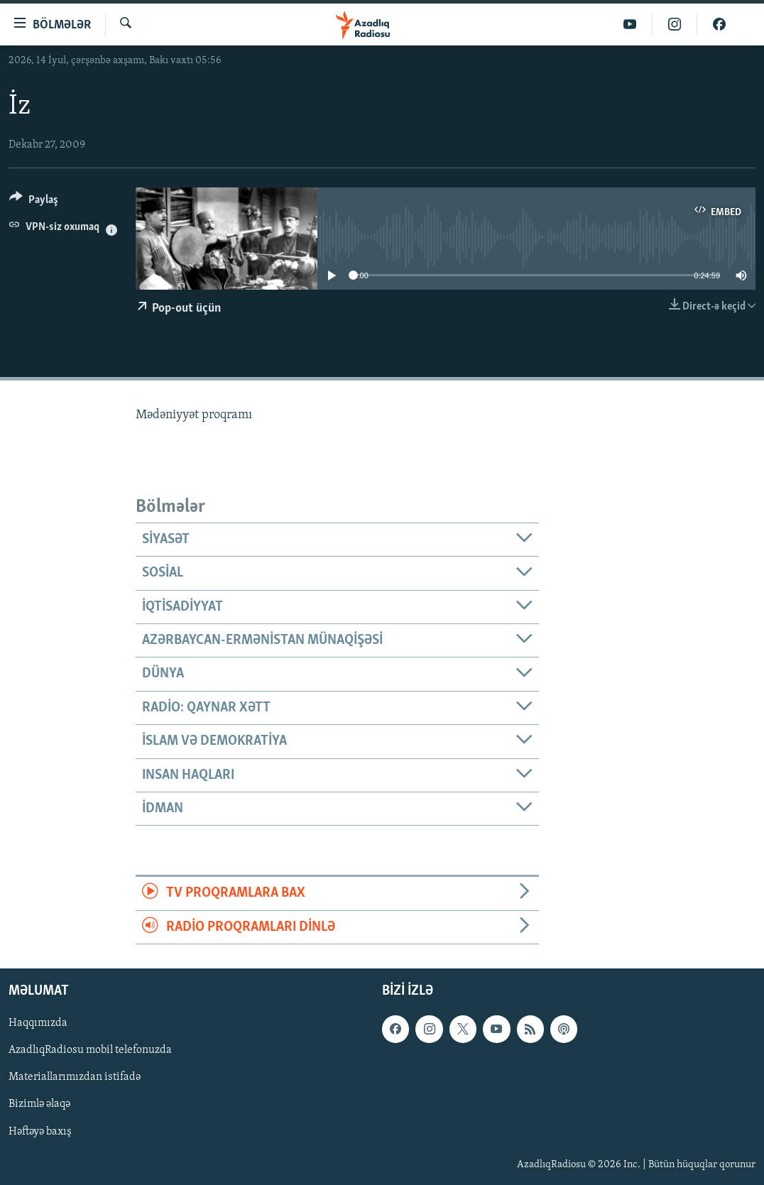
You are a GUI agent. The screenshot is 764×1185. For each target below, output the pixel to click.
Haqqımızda (38, 1023)
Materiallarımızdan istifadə (75, 1077)
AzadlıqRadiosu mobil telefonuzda (90, 1050)
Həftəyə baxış (40, 1131)
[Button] (33, 202)
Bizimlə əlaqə (39, 1104)
